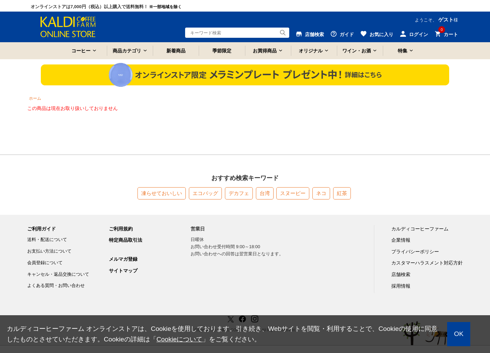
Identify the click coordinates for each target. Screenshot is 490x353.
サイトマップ (123, 270)
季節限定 (221, 50)
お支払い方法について (49, 251)
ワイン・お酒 (356, 50)
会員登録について (45, 262)
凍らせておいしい (161, 193)
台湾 (265, 193)
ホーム (35, 98)
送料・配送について (47, 239)
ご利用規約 (121, 228)
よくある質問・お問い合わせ (56, 285)
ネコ (321, 193)
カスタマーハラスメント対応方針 (427, 263)
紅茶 (342, 193)
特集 (402, 50)
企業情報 (400, 240)
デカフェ (239, 193)
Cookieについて (180, 339)
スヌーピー (293, 193)
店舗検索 (400, 274)
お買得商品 (265, 50)
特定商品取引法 (125, 240)
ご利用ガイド (41, 228)
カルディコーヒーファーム (419, 228)
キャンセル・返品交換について (58, 274)
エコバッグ (205, 193)
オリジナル (311, 50)
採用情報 (400, 286)
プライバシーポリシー (415, 251)
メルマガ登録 (123, 259)
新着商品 (175, 50)
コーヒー (81, 50)
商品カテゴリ (127, 50)
